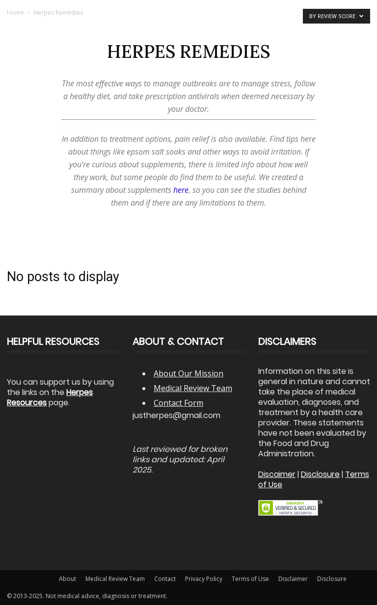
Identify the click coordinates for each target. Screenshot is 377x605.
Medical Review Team (193, 388)
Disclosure (332, 579)
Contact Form (178, 402)
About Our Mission (188, 373)
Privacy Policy (203, 579)
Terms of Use (250, 579)
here (180, 189)
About (67, 579)
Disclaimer (293, 579)
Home (15, 12)
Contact (165, 579)
